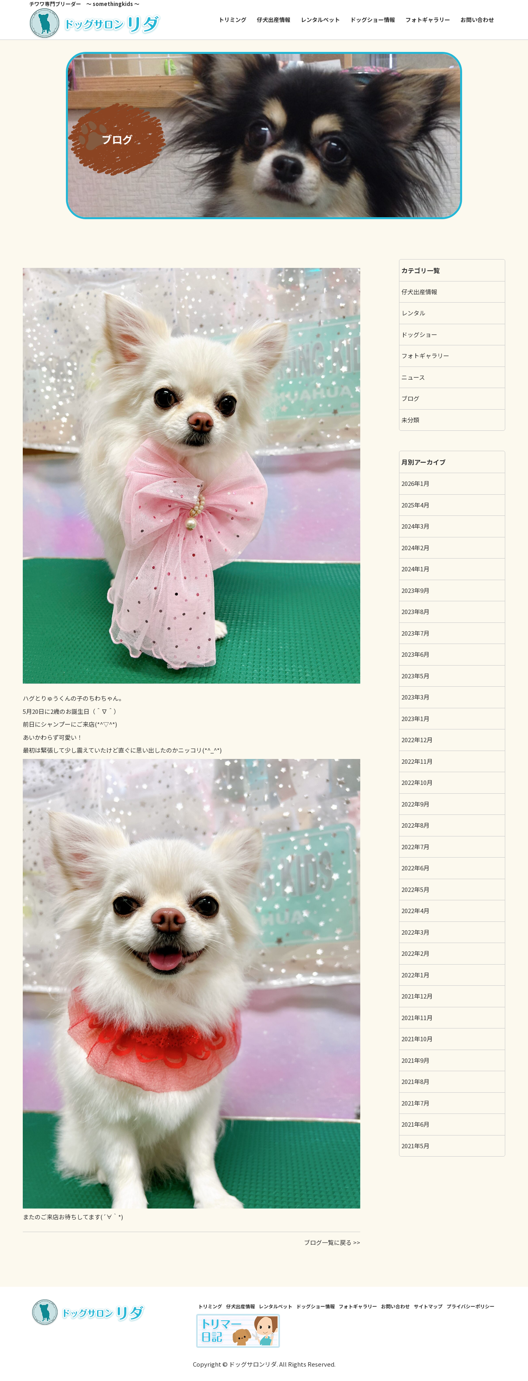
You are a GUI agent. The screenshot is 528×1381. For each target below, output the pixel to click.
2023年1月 (415, 718)
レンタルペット (320, 20)
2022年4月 (415, 910)
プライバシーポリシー (470, 1306)
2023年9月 (415, 590)
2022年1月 (415, 975)
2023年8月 (415, 611)
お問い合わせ (477, 20)
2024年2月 (415, 547)
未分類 (410, 420)
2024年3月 (415, 526)
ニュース (413, 377)
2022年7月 (415, 846)
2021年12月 (417, 996)
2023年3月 (415, 697)
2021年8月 (415, 1081)
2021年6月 (415, 1124)
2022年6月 (415, 868)
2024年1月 (415, 569)
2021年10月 (417, 1038)
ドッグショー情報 (372, 20)
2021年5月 (415, 1145)
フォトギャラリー (427, 20)
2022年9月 (415, 804)
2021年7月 (415, 1103)
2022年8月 (415, 825)
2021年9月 (415, 1060)
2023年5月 (415, 676)
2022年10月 (417, 782)
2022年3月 (415, 932)
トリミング (232, 20)
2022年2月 (415, 953)
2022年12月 (417, 739)
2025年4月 (415, 505)
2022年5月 (415, 889)
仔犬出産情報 (273, 20)
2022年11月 (417, 761)
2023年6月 (415, 654)
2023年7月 (415, 633)
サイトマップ (428, 1306)
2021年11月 (417, 1017)
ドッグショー (419, 334)
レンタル (413, 313)
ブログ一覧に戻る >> (332, 1242)
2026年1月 (415, 483)
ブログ (410, 398)
